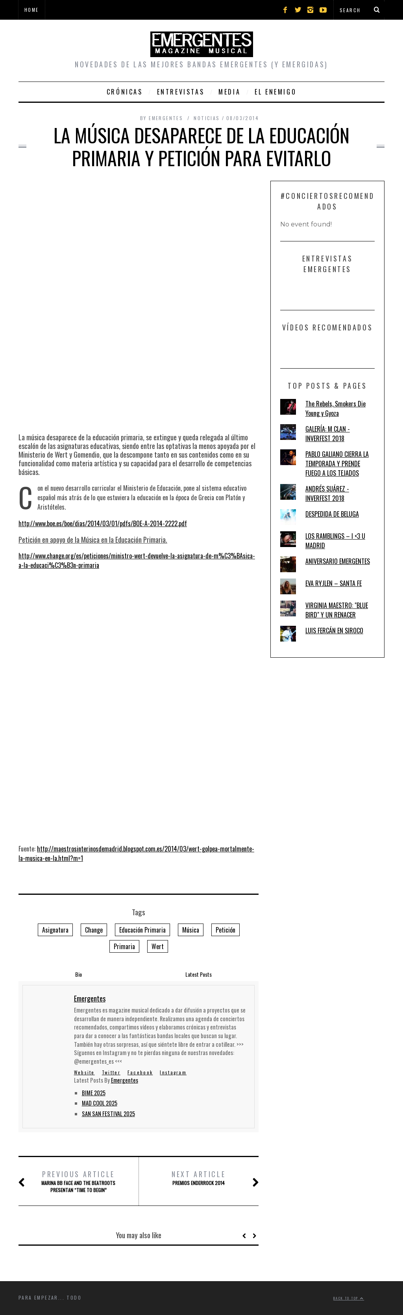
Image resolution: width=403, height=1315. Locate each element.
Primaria (124, 946)
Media (229, 91)
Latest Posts (198, 974)
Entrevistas (181, 91)
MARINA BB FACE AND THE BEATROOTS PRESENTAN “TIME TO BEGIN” (78, 1181)
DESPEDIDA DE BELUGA (332, 514)
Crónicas (125, 91)
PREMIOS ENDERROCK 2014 (198, 1178)
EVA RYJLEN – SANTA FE (333, 583)
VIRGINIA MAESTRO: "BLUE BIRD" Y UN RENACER (336, 610)
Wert (158, 946)
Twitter (111, 1072)
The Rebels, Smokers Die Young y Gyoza (335, 408)
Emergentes (124, 1080)
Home (31, 9)
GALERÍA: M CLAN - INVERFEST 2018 (327, 433)
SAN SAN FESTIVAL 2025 (108, 1113)
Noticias (207, 118)
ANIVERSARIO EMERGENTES (337, 561)
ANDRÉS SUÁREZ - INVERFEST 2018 (327, 493)
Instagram (173, 1072)
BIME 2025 (93, 1093)
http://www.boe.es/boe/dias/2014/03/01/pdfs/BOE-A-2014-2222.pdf (102, 523)
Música (190, 930)
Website (84, 1072)
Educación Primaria (142, 930)
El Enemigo (275, 91)
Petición (225, 930)
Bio (78, 974)
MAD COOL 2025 (99, 1103)
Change (94, 930)
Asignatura (55, 930)
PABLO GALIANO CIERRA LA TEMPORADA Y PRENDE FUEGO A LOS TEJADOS (337, 463)
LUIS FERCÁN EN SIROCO (334, 630)
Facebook (140, 1072)
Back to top (348, 1298)
